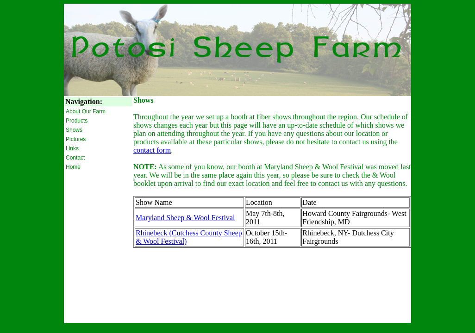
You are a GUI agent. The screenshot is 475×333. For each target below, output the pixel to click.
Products (77, 120)
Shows (74, 130)
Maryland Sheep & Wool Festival (185, 218)
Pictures (76, 139)
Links (72, 148)
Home (73, 167)
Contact (75, 157)
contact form (152, 150)
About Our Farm (86, 111)
